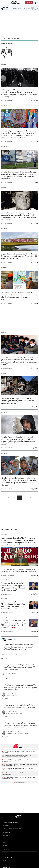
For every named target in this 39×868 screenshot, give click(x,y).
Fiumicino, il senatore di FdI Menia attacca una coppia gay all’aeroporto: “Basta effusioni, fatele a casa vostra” (13, 586)
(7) (36, 182)
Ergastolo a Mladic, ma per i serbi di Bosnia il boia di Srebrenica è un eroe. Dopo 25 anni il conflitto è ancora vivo (19, 256)
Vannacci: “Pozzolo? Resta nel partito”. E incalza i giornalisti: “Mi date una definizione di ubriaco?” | (13, 624)
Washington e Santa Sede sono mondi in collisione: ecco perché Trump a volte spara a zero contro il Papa (20, 687)
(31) (36, 141)
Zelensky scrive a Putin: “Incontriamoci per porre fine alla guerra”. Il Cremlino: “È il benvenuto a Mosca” (13, 605)
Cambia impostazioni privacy (12, 829)
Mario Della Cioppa (13, 731)
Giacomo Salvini (7, 594)
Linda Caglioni (7, 100)
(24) (36, 262)
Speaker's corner (12, 653)
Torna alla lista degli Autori (11, 38)
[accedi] (36, 2)
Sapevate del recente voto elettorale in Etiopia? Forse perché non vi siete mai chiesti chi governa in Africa (18, 646)
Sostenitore (11, 673)
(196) (35, 489)
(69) (36, 223)
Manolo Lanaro (7, 631)
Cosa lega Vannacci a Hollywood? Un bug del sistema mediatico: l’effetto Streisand (20, 706)
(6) (36, 407)
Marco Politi (11, 693)
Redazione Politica (8, 575)
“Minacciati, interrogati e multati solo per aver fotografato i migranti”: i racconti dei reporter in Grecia (18, 400)
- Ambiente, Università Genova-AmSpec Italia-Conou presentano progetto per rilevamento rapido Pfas (16, 756)
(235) (35, 448)
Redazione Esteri (7, 612)
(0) (36, 575)
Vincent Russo (11, 711)
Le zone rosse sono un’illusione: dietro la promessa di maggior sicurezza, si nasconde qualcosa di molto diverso (20, 725)
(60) (36, 303)
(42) (36, 100)
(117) (36, 368)
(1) (6, 716)
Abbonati (29, 2)
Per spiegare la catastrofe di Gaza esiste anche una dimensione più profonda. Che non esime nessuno (20, 667)
